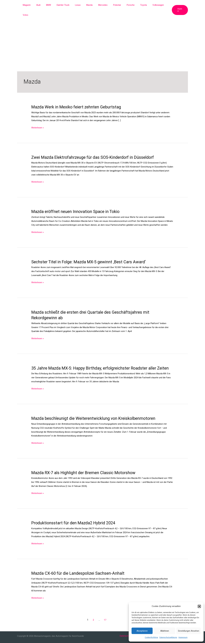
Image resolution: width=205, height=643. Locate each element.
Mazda (89, 5)
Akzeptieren (142, 631)
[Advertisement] (102, 31)
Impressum (183, 637)
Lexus (78, 5)
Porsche (126, 5)
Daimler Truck (65, 5)
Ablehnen (164, 631)
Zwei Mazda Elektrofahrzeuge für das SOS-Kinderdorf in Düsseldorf (94, 147)
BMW (52, 5)
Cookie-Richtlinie (151, 637)
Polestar (114, 5)
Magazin (33, 5)
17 (105, 614)
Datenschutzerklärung (168, 637)
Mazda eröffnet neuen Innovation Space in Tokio (77, 201)
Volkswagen (150, 5)
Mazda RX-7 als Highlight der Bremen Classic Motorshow (85, 467)
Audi (43, 5)
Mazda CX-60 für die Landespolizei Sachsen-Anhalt (80, 567)
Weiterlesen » (37, 118)
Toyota (137, 5)
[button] (199, 606)
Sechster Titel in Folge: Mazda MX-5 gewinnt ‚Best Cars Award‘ (90, 251)
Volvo (163, 5)
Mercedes (100, 5)
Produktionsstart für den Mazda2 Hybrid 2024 (74, 517)
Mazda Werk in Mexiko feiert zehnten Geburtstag (77, 96)
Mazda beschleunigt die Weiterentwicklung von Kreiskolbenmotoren (95, 413)
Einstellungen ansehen (188, 631)
